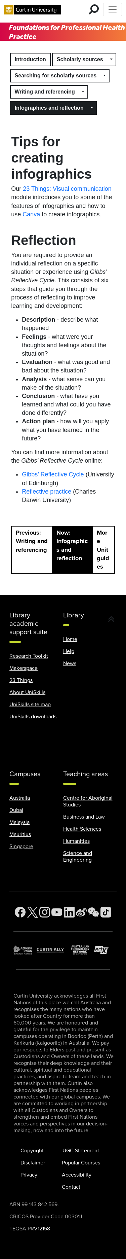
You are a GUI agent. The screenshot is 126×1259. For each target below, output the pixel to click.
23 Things (21, 680)
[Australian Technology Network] (82, 950)
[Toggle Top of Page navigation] (112, 9)
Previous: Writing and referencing (32, 541)
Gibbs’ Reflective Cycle (53, 474)
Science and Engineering (77, 856)
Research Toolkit (28, 656)
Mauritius (20, 834)
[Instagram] (44, 912)
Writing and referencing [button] (45, 92)
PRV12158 (39, 1228)
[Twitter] (32, 912)
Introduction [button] (30, 59)
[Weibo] (81, 912)
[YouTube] (56, 912)
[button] (111, 59)
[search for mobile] (93, 9)
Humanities (76, 841)
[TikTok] (105, 912)
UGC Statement (80, 1150)
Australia (19, 798)
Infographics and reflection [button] (49, 108)
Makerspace (23, 668)
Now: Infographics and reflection (72, 545)
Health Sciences (82, 829)
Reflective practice (46, 491)
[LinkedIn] (69, 912)
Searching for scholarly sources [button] (56, 75)
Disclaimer (32, 1162)
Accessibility (76, 1175)
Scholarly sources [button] (80, 59)
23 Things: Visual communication (67, 188)
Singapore (21, 846)
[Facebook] (20, 912)
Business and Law (84, 817)
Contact (71, 1187)
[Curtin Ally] (54, 949)
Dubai (16, 810)
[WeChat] (93, 912)
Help (68, 651)
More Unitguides (103, 549)
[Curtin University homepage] (32, 9)
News (69, 663)
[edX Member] (103, 950)
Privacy (28, 1175)
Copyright (32, 1150)
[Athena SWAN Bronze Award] (25, 950)
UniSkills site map (30, 704)
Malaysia (19, 822)
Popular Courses (81, 1162)
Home (70, 639)
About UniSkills (27, 692)
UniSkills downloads (32, 716)
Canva (31, 214)
